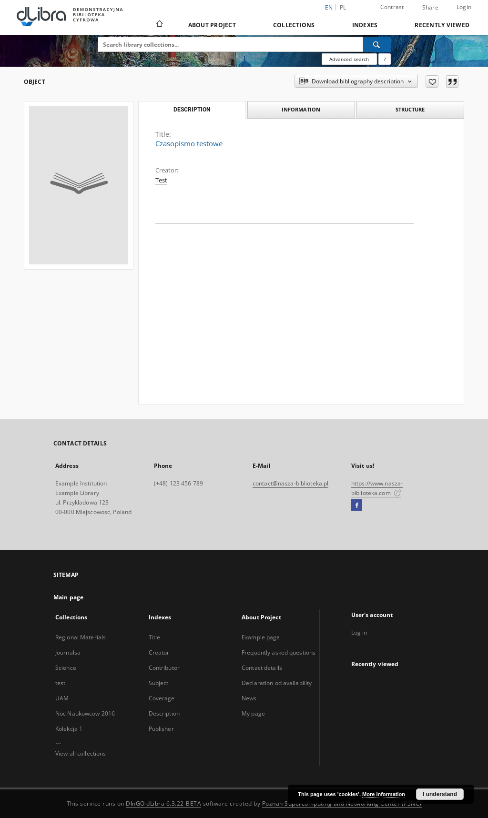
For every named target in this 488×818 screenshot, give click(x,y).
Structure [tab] (410, 109)
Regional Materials (80, 637)
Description (164, 713)
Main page (68, 597)
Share (430, 7)
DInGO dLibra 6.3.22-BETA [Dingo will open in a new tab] (163, 803)
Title (155, 637)
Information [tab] (301, 109)
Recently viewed (442, 25)
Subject (159, 683)
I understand (440, 794)
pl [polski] (343, 7)
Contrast (392, 7)
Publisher (161, 729)
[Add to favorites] (432, 81)
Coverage (162, 698)
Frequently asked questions (278, 652)
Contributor (164, 668)
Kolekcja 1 (68, 729)
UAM (62, 698)
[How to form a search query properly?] (384, 59)
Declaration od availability (277, 683)
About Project (212, 25)
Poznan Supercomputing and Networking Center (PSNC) (342, 803)
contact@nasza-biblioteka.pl (290, 483)
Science (65, 668)
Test (161, 180)
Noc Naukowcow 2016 (85, 713)
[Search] (377, 44)
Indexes (365, 25)
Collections (294, 25)
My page (253, 713)
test (60, 683)
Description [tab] (191, 109)
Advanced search (349, 59)
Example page (261, 637)
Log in (359, 632)
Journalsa (68, 652)
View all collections (80, 753)
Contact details (262, 668)
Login (464, 7)
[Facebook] (356, 505)
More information (383, 794)
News (249, 698)
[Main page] (159, 24)
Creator (159, 652)
